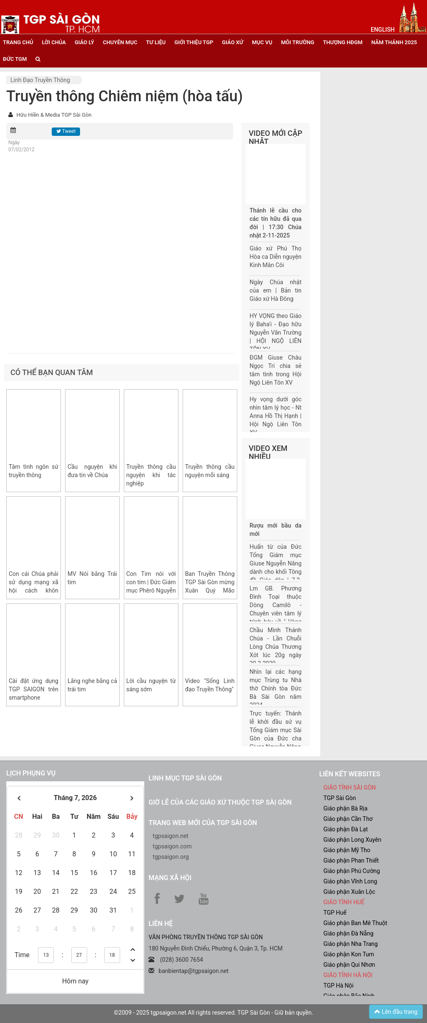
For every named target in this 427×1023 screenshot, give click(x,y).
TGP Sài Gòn (339, 798)
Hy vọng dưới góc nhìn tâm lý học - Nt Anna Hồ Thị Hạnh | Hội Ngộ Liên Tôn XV (276, 416)
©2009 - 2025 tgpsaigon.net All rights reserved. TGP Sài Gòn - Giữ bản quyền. (213, 1012)
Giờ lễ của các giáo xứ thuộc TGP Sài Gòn (219, 802)
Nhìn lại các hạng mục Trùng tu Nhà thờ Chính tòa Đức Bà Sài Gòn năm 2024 (276, 688)
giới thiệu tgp (193, 42)
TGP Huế (334, 912)
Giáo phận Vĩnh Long (350, 881)
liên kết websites (349, 774)
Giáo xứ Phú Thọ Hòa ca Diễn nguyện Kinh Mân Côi (276, 256)
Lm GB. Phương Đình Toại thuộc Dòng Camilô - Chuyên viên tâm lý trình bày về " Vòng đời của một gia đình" (276, 613)
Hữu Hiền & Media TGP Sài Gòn (53, 115)
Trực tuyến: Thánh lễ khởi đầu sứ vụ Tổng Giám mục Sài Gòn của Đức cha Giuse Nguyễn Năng (276, 730)
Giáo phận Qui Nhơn (349, 964)
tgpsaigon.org (170, 856)
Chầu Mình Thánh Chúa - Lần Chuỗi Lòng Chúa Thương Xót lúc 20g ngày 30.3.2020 (276, 647)
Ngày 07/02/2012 (21, 146)
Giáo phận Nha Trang (350, 943)
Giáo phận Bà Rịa (345, 808)
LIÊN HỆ (160, 924)
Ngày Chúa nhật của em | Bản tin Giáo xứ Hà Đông (276, 290)
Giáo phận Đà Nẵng (348, 933)
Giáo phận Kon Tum (348, 954)
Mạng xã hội (169, 878)
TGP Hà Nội (338, 985)
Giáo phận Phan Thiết (351, 860)
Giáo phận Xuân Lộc (349, 891)
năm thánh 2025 (394, 42)
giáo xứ (232, 42)
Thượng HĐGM (343, 42)
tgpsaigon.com (172, 846)
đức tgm (15, 59)
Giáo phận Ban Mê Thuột (355, 923)
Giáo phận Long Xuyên (352, 839)
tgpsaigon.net (170, 836)
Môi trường (297, 42)
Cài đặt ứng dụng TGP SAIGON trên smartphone (33, 689)
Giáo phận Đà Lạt (345, 829)
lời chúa (53, 42)
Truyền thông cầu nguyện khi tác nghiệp (151, 475)
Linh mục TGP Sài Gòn (184, 778)
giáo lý (84, 42)
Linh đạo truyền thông (40, 80)
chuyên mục (120, 42)
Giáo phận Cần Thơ (347, 818)
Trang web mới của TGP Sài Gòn (202, 823)
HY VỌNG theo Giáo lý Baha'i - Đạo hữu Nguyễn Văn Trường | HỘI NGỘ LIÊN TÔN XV (276, 333)
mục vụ (262, 42)
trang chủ (18, 42)
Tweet (65, 131)
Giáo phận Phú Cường (351, 871)
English (382, 29)
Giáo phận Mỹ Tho (346, 850)
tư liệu (156, 42)
